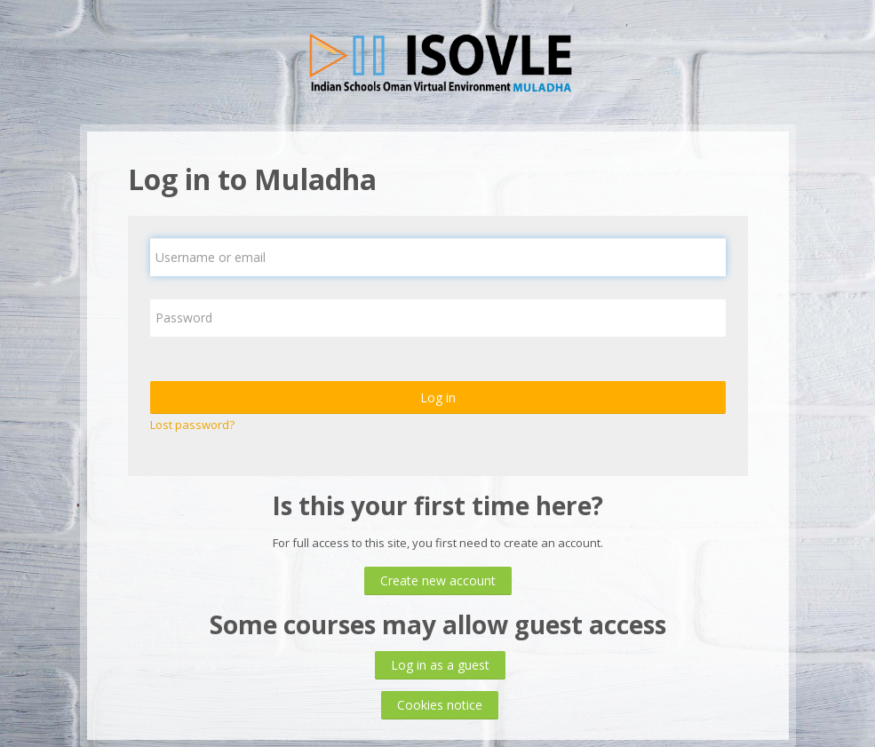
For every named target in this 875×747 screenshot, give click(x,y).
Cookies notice (439, 704)
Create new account (438, 580)
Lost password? (192, 425)
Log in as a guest (440, 664)
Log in (438, 397)
